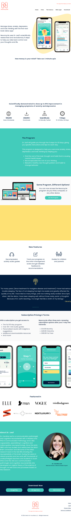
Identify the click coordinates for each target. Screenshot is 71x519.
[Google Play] (14, 490)
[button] (67, 9)
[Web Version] (57, 490)
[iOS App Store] (35, 490)
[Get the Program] (53, 198)
